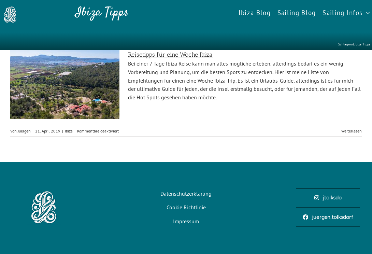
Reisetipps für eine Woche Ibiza (170, 54)
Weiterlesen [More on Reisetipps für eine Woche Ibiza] (351, 130)
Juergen (24, 130)
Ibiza (69, 130)
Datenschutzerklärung (186, 193)
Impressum (186, 221)
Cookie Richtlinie (186, 207)
